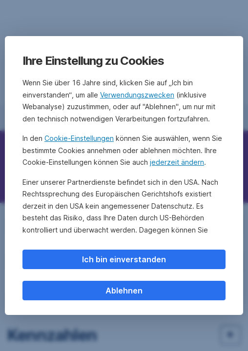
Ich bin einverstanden (124, 259)
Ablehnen (124, 290)
